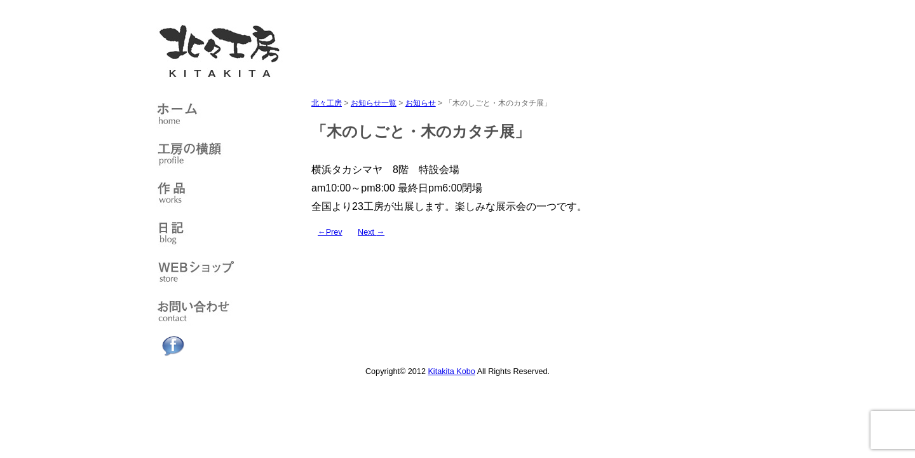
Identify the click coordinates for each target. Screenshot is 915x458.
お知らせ (420, 103)
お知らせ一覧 (373, 103)
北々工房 (326, 103)
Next (371, 232)
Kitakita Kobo (451, 371)
